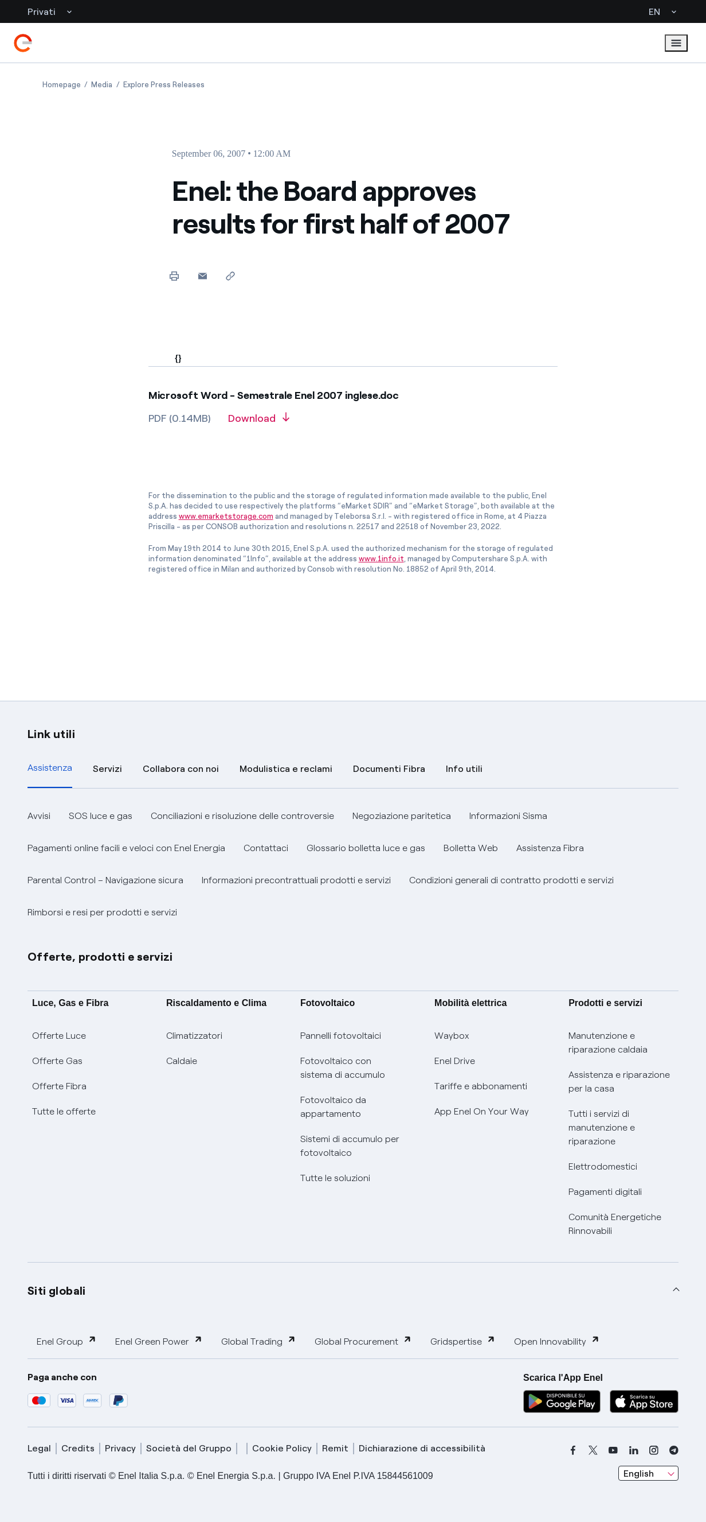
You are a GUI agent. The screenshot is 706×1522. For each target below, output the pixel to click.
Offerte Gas (57, 1060)
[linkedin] (633, 1450)
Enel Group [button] (67, 1341)
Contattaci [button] (266, 847)
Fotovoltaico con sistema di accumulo (342, 1067)
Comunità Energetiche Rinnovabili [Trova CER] (614, 1224)
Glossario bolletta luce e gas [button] (366, 847)
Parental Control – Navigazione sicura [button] (105, 880)
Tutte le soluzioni (335, 1177)
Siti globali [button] (57, 1291)
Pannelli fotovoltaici (340, 1035)
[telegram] (673, 1450)
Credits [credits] (78, 1448)
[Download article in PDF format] (258, 422)
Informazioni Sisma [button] (508, 815)
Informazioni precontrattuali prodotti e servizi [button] (296, 880)
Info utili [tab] (464, 768)
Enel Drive (454, 1060)
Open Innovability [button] (557, 1341)
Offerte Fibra (59, 1086)
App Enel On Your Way (481, 1111)
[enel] (23, 43)
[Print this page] (174, 276)
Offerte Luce (59, 1035)
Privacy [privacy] (120, 1448)
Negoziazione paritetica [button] (401, 815)
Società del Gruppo (189, 1448)
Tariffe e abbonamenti (480, 1086)
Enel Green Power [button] (159, 1341)
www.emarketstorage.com (226, 516)
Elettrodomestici (602, 1166)
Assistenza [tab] (50, 767)
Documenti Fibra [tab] (389, 768)
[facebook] (573, 1450)
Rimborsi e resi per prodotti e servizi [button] (102, 912)
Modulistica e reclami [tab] (286, 768)
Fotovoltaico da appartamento (333, 1106)
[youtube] (613, 1450)
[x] (593, 1450)
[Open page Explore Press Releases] (164, 84)
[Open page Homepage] (61, 84)
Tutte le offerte (64, 1111)
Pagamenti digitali (605, 1191)
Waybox (451, 1035)
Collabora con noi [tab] (181, 768)
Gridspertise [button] (463, 1341)
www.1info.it (381, 558)
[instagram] (653, 1450)
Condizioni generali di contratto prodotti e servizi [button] (511, 880)
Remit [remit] (335, 1448)
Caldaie (181, 1060)
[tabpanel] (353, 864)
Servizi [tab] (107, 768)
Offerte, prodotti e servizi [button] (100, 957)
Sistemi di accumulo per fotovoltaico (349, 1145)
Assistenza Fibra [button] (550, 847)
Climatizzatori (194, 1035)
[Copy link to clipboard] (231, 276)
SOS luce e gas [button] (100, 815)
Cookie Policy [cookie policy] (282, 1448)
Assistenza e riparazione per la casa (619, 1081)
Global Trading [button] (258, 1341)
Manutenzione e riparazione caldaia (608, 1042)
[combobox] (648, 1473)
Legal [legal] (39, 1448)
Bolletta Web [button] (471, 847)
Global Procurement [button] (363, 1341)
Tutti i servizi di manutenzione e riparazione (601, 1127)
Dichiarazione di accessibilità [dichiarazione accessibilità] (422, 1448)
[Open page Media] (101, 84)
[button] (202, 276)
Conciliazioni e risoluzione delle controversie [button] (242, 815)
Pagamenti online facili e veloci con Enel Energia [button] (126, 847)
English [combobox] (638, 1473)
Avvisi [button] (39, 815)
